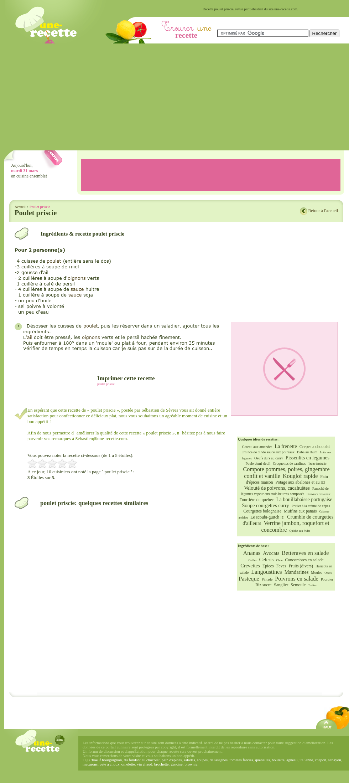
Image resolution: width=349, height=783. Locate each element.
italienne (306, 760)
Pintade (267, 579)
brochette (161, 764)
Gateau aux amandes (257, 447)
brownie (190, 764)
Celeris (266, 559)
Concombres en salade (304, 559)
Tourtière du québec (257, 499)
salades (189, 760)
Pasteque (249, 579)
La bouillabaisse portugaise (304, 499)
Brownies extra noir (318, 494)
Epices (268, 565)
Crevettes (250, 565)
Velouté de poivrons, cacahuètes (277, 488)
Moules (316, 573)
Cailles (252, 560)
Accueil (20, 207)
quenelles (262, 760)
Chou (279, 560)
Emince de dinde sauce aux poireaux (268, 452)
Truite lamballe (317, 463)
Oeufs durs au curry (268, 458)
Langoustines (266, 572)
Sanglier (281, 584)
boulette (278, 760)
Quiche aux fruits (299, 530)
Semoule (298, 584)
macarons (90, 764)
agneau (291, 760)
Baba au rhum (307, 452)
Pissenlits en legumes (307, 457)
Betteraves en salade (305, 553)
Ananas (252, 553)
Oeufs (328, 573)
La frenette (286, 446)
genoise (177, 764)
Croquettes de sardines (289, 463)
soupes (202, 760)
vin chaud (144, 764)
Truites (312, 585)
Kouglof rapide (300, 476)
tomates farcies (241, 760)
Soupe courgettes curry (265, 505)
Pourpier (327, 579)
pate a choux (110, 764)
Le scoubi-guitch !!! (267, 517)
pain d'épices (172, 760)
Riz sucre (263, 584)
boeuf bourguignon (107, 760)
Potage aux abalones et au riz (300, 482)
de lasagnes (219, 760)
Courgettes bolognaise (262, 511)
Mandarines (297, 572)
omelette (128, 764)
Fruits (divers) (301, 565)
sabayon (334, 760)
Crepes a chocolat (314, 446)
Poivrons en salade (296, 579)
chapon (320, 760)
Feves (281, 565)
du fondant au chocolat (142, 760)
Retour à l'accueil (323, 210)
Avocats (271, 553)
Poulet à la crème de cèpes (311, 506)
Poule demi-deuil (257, 463)
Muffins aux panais (300, 511)
